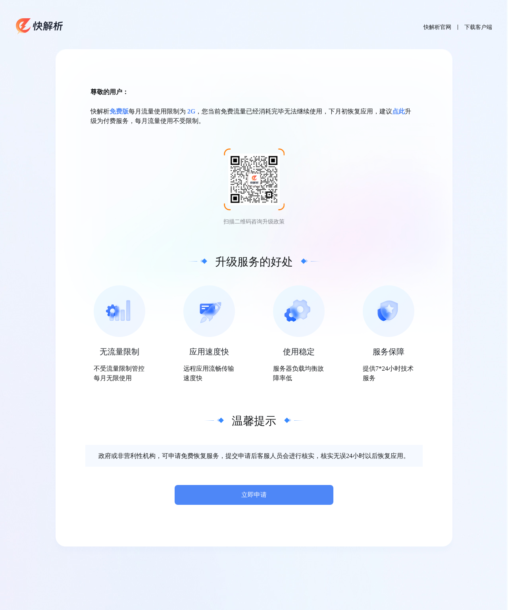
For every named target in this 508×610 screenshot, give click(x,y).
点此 (398, 111)
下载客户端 (478, 27)
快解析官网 (437, 27)
